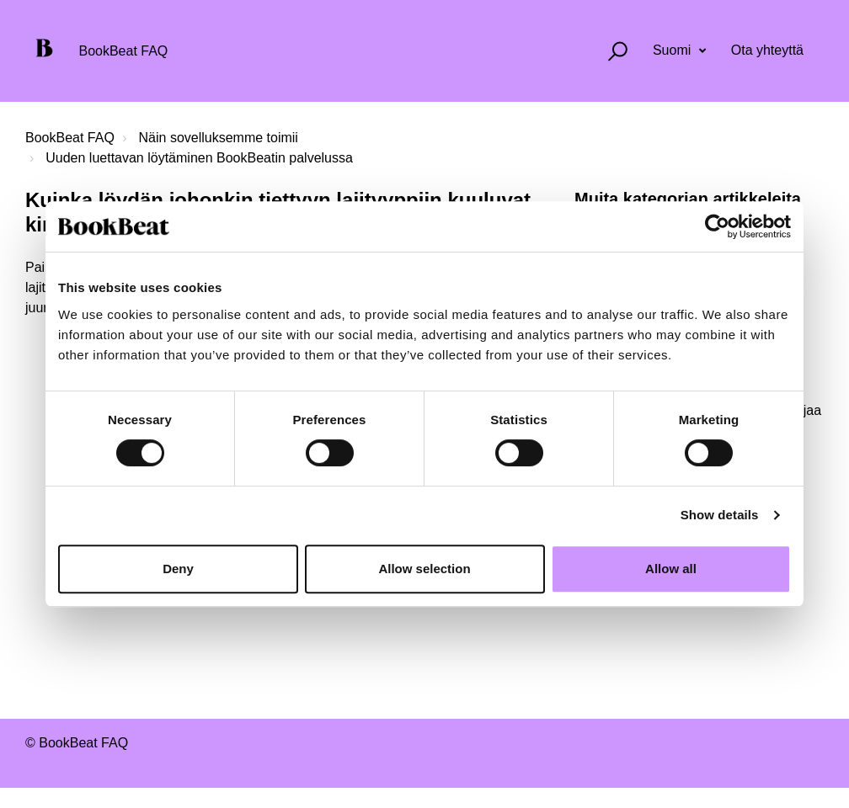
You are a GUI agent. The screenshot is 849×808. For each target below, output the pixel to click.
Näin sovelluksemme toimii (218, 137)
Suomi (674, 50)
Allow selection (424, 568)
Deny (178, 568)
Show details (720, 515)
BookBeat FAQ (70, 137)
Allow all (671, 568)
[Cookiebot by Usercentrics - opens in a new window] (717, 226)
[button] (610, 50)
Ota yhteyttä (767, 50)
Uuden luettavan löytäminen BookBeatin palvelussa (199, 158)
